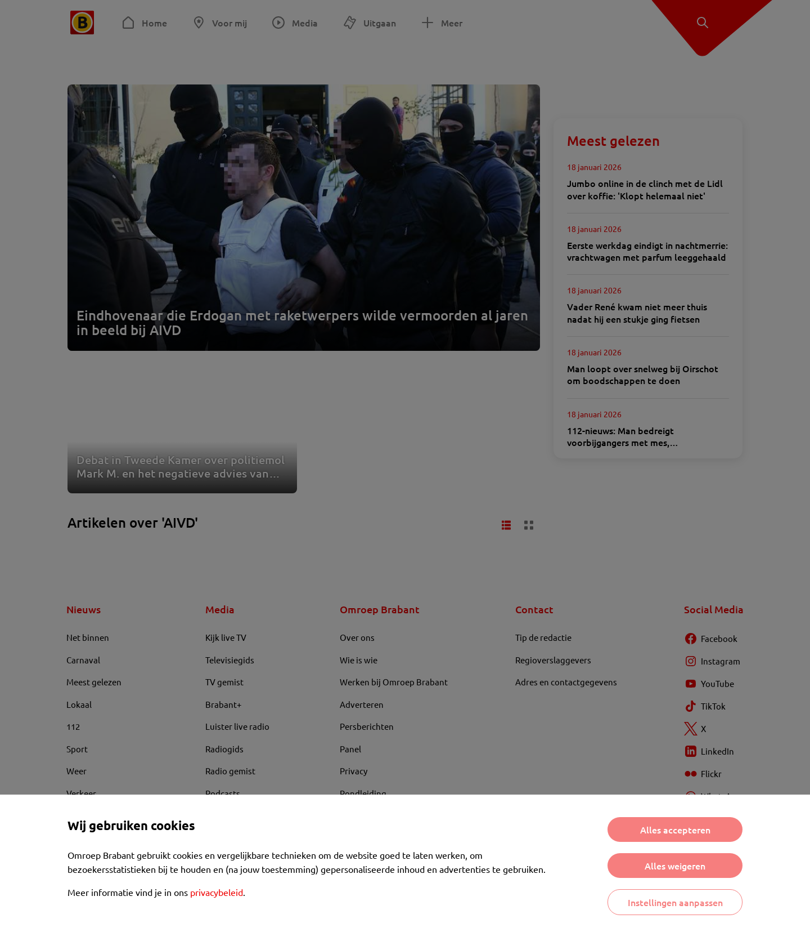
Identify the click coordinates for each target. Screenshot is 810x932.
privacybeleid (216, 892)
